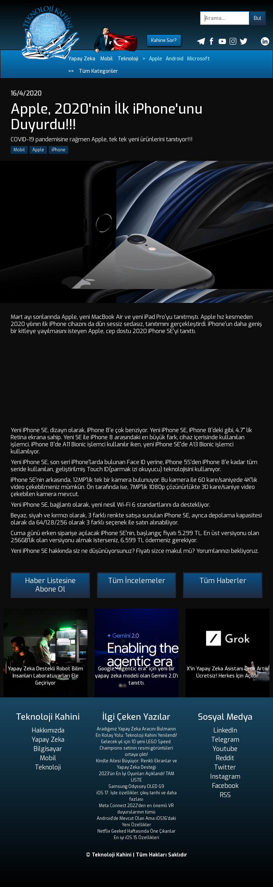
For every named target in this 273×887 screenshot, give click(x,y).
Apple (155, 58)
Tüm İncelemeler (136, 581)
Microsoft (198, 58)
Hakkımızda (48, 730)
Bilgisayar (47, 749)
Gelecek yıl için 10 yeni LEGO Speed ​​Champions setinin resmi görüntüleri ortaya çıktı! (136, 748)
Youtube (225, 749)
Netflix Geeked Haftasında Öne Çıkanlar (136, 831)
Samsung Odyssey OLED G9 (136, 786)
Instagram (225, 776)
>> (71, 71)
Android (174, 58)
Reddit (225, 758)
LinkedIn (225, 730)
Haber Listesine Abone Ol (50, 585)
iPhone (58, 150)
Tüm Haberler (222, 581)
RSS (225, 795)
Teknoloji (128, 58)
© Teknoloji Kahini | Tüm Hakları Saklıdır (136, 854)
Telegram (225, 739)
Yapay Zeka (81, 58)
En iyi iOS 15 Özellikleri (136, 837)
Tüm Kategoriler (98, 71)
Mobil (106, 58)
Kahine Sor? (164, 40)
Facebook (225, 786)
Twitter (225, 767)
